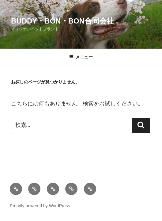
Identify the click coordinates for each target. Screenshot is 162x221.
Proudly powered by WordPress (40, 205)
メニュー (81, 56)
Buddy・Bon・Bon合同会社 (62, 21)
